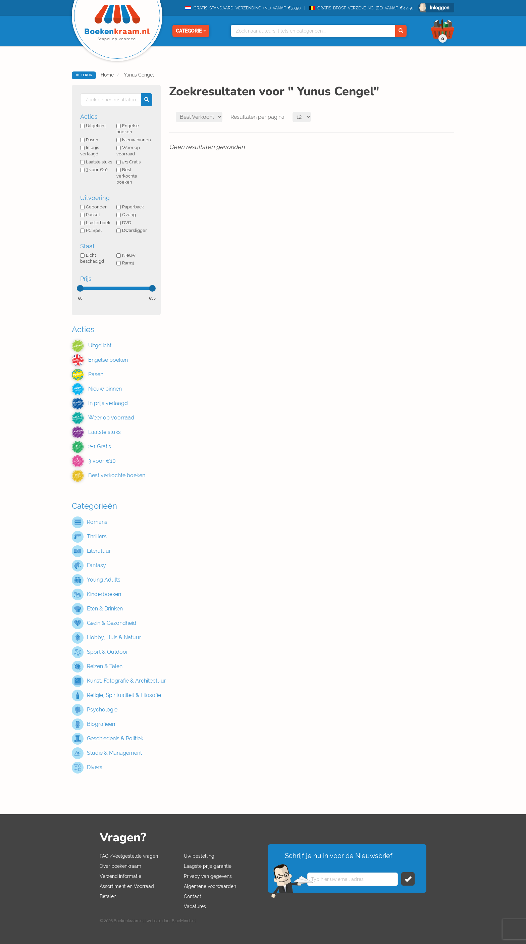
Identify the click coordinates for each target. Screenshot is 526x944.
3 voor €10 (94, 169)
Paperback (130, 206)
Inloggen (439, 7)
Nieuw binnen (133, 139)
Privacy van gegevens (208, 876)
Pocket (90, 214)
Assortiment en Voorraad (127, 886)
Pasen (89, 139)
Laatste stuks (96, 161)
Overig (126, 214)
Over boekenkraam (120, 866)
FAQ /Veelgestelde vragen (129, 856)
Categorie (191, 31)
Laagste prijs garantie (207, 866)
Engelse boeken (127, 129)
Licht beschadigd (92, 258)
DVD (123, 222)
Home (107, 75)
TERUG (84, 75)
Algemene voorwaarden (210, 886)
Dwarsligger (131, 230)
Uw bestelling (199, 856)
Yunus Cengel (138, 75)
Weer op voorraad (128, 150)
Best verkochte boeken (126, 176)
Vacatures (195, 906)
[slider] (80, 288)
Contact (192, 896)
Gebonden (94, 206)
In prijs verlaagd (89, 150)
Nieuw (126, 255)
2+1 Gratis (128, 161)
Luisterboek (95, 222)
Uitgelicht (93, 125)
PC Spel (91, 230)
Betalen (108, 896)
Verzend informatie (120, 876)
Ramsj (125, 262)
